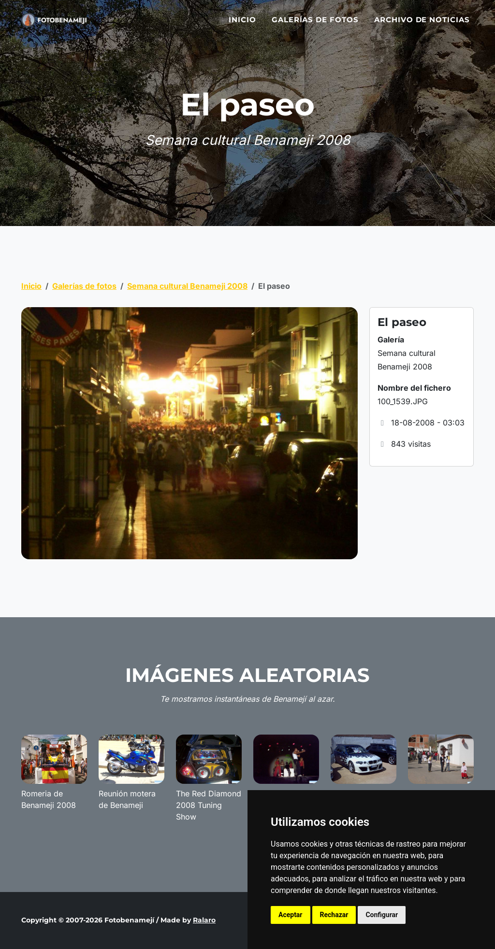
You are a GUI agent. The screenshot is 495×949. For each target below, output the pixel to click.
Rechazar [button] (334, 915)
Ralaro (204, 920)
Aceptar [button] (290, 915)
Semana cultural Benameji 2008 (187, 286)
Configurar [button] (381, 915)
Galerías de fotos (315, 25)
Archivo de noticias (422, 25)
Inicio (242, 25)
